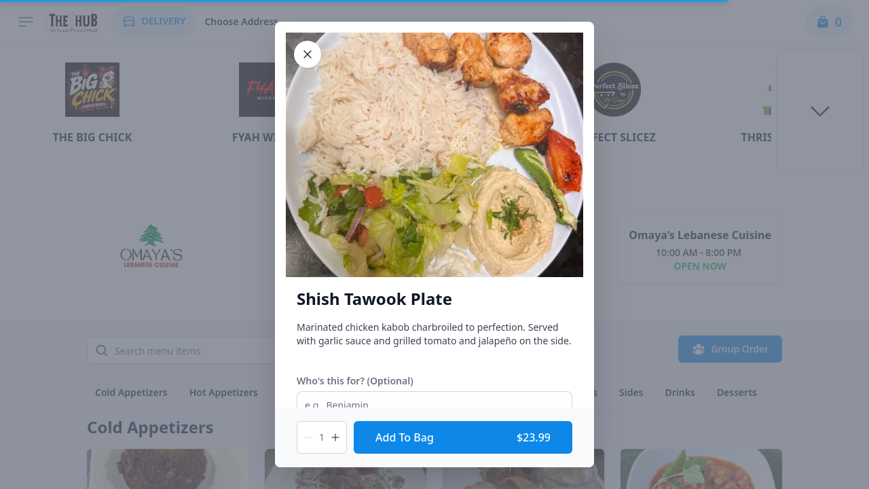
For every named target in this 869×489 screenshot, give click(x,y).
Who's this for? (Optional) (355, 381)
